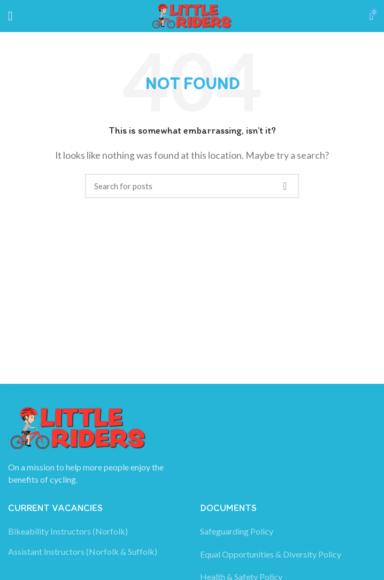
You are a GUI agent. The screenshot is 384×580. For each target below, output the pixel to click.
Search (284, 186)
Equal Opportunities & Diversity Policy (270, 554)
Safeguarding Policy (236, 531)
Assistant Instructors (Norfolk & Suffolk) (82, 551)
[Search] (192, 186)
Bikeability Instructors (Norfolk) (68, 531)
